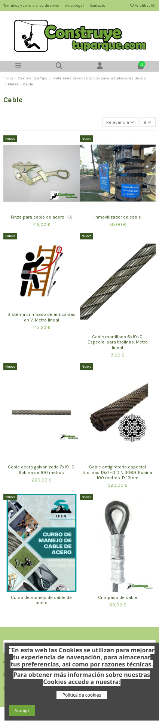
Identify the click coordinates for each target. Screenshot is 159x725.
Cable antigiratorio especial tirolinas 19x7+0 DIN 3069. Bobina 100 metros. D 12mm (117, 472)
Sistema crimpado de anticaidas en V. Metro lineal (41, 317)
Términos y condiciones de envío (31, 5)
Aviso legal (75, 5)
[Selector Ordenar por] (120, 122)
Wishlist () (142, 5)
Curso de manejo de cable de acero (41, 600)
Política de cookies (81, 695)
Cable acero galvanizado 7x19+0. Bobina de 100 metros (41, 469)
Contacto (97, 5)
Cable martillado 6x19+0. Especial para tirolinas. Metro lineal (118, 342)
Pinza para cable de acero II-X (41, 217)
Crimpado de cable (117, 597)
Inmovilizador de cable (117, 217)
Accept (22, 710)
